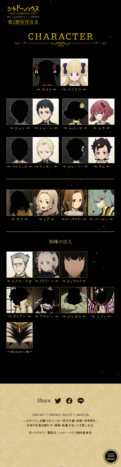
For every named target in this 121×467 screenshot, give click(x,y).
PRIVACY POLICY (61, 415)
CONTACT (38, 415)
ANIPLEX (82, 415)
